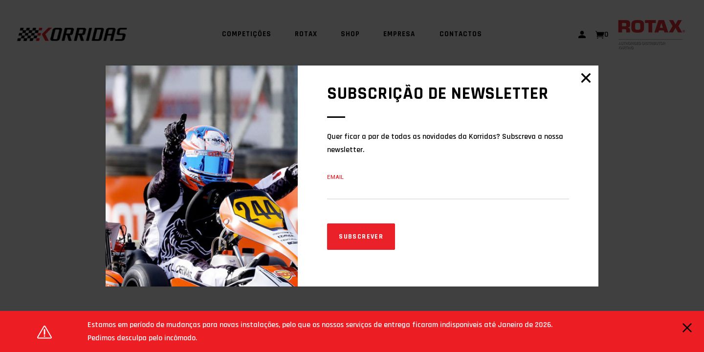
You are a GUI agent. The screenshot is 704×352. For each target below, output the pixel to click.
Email (335, 177)
